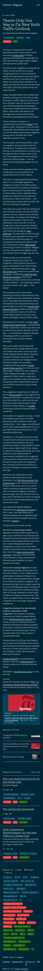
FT (6, 934)
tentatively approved (26, 510)
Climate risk (10, 853)
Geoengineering (13, 904)
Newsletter (17, 962)
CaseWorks (10, 949)
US (17, 877)
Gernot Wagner (12, 5)
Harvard (24, 949)
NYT (15, 41)
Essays (7, 41)
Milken (23, 822)
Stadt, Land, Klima (14, 908)
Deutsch (30, 885)
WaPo (31, 934)
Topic (19, 870)
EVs (19, 798)
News (7, 926)
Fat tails (27, 881)
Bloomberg (10, 942)
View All (35, 772)
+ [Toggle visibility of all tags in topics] (20, 900)
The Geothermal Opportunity (18, 809)
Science (20, 930)
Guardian (24, 942)
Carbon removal (30, 893)
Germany (21, 889)
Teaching (23, 915)
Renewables (9, 798)
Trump (27, 798)
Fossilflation (11, 794)
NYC (28, 38)
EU (25, 877)
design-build (30, 245)
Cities (20, 38)
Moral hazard (11, 893)
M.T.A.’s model (15, 395)
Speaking (10, 923)
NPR (31, 930)
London (31, 406)
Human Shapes (21, 969)
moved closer (18, 55)
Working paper (22, 926)
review (15, 521)
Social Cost (11, 881)
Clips (31, 923)
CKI (15, 802)
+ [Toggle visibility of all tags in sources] (32, 949)
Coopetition (10, 900)
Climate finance (28, 853)
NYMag (7, 945)
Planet (28, 911)
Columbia (24, 857)
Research (9, 915)
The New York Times (23, 671)
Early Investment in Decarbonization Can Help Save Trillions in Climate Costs (20, 832)
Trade (35, 877)
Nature (23, 802)
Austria (9, 889)
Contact (6, 962)
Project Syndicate (14, 938)
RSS (38, 962)
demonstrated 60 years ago (21, 619)
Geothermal (9, 818)
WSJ (22, 934)
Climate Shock (12, 911)
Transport (9, 38)
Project (29, 870)
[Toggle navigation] (38, 4)
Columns (9, 919)
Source (9, 873)
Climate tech (27, 794)
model (29, 124)
